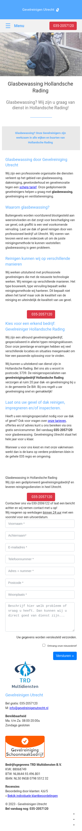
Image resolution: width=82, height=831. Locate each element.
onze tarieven (57, 421)
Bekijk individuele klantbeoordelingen (32, 796)
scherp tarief (28, 187)
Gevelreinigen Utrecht (38, 10)
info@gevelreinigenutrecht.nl (28, 708)
